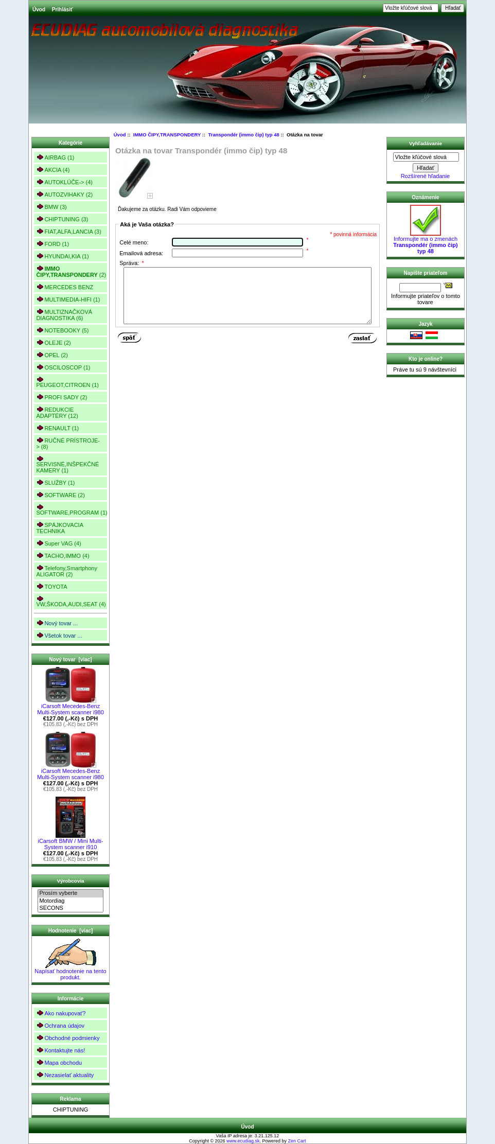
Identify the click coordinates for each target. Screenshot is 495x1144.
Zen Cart (297, 1140)
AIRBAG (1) (55, 157)
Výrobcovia (70, 881)
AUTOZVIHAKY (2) (64, 194)
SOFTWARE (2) (60, 494)
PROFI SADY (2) (61, 397)
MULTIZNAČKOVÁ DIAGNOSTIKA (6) (64, 314)
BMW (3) (51, 206)
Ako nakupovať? (60, 1013)
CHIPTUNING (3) (62, 219)
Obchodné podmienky (67, 1037)
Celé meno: (133, 242)
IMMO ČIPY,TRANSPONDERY (167, 134)
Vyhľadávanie (425, 143)
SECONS (70, 908)
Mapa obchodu (59, 1062)
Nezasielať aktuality (65, 1074)
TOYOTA (51, 586)
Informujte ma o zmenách (425, 242)
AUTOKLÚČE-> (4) (64, 182)
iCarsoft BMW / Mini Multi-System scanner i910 (70, 841)
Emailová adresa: (141, 253)
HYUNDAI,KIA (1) (62, 256)
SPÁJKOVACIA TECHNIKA (59, 527)
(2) (71, 272)
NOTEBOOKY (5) (62, 330)
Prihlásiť (62, 9)
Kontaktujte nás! (60, 1050)
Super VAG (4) (58, 543)
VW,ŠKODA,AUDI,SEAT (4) (70, 601)
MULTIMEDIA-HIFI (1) (68, 299)
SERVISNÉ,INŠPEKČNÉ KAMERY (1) (67, 464)
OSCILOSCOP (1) (63, 367)
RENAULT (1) (57, 428)
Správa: (131, 263)
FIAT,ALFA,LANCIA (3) (68, 231)
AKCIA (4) (52, 169)
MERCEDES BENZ (64, 287)
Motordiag (70, 901)
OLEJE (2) (53, 342)
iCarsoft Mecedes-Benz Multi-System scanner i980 (70, 706)
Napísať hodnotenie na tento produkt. (70, 971)
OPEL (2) (51, 354)
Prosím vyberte (70, 893)
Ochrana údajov (60, 1025)
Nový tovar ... (57, 623)
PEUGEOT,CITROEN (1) (67, 382)
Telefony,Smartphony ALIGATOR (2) (66, 571)
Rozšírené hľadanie (425, 176)
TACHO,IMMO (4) (62, 555)
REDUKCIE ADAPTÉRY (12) (57, 412)
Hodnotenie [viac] (70, 931)
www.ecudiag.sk (243, 1140)
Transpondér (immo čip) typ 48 (243, 134)
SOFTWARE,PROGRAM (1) (71, 510)
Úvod (38, 9)
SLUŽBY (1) (55, 482)
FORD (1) (52, 243)
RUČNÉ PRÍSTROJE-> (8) (68, 443)
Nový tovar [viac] (70, 659)
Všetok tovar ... (59, 635)
